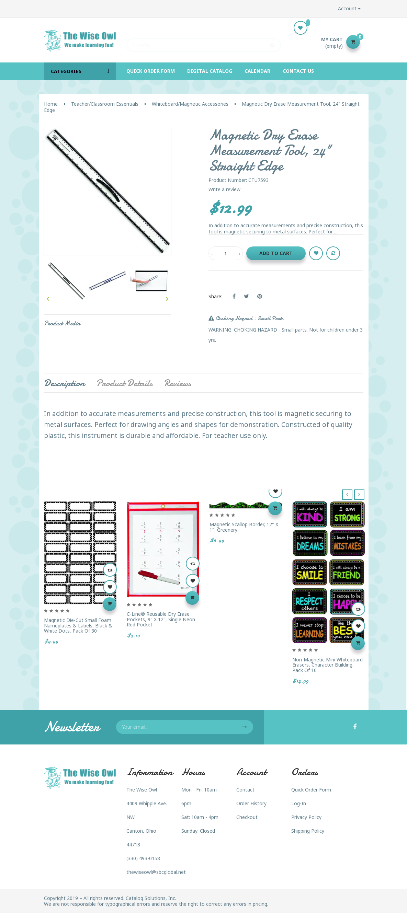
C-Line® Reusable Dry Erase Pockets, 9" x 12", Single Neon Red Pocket (161, 619)
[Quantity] (225, 253)
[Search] (203, 42)
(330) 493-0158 (143, 858)
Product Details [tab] (124, 383)
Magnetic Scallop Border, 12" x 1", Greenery (244, 527)
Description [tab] (64, 383)
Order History (251, 803)
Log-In (298, 803)
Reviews (177, 383)
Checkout (247, 817)
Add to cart (276, 253)
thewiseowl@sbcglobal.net (156, 872)
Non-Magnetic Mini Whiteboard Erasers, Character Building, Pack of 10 (327, 665)
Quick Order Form (311, 789)
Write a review (224, 189)
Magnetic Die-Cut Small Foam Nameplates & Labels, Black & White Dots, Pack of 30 (78, 625)
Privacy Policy (306, 817)
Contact (245, 789)
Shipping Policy (307, 831)
